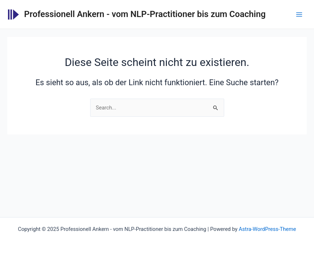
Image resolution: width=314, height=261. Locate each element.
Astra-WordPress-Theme (267, 229)
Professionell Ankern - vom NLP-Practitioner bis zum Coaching (145, 14)
